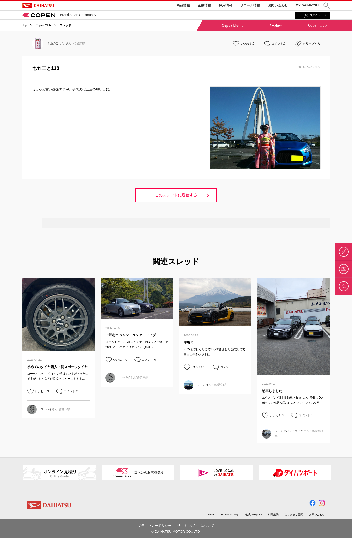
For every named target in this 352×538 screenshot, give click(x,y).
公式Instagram (253, 514)
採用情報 (225, 5)
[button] (326, 5)
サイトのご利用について (195, 525)
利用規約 (273, 514)
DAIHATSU (38, 5)
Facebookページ (229, 514)
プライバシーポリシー (154, 525)
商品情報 (183, 5)
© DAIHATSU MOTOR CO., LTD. (176, 531)
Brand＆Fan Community (59, 15)
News (211, 514)
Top (24, 25)
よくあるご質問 (294, 514)
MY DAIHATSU (307, 5)
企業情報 (204, 5)
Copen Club (43, 25)
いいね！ (246, 43)
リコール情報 (250, 5)
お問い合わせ (278, 5)
